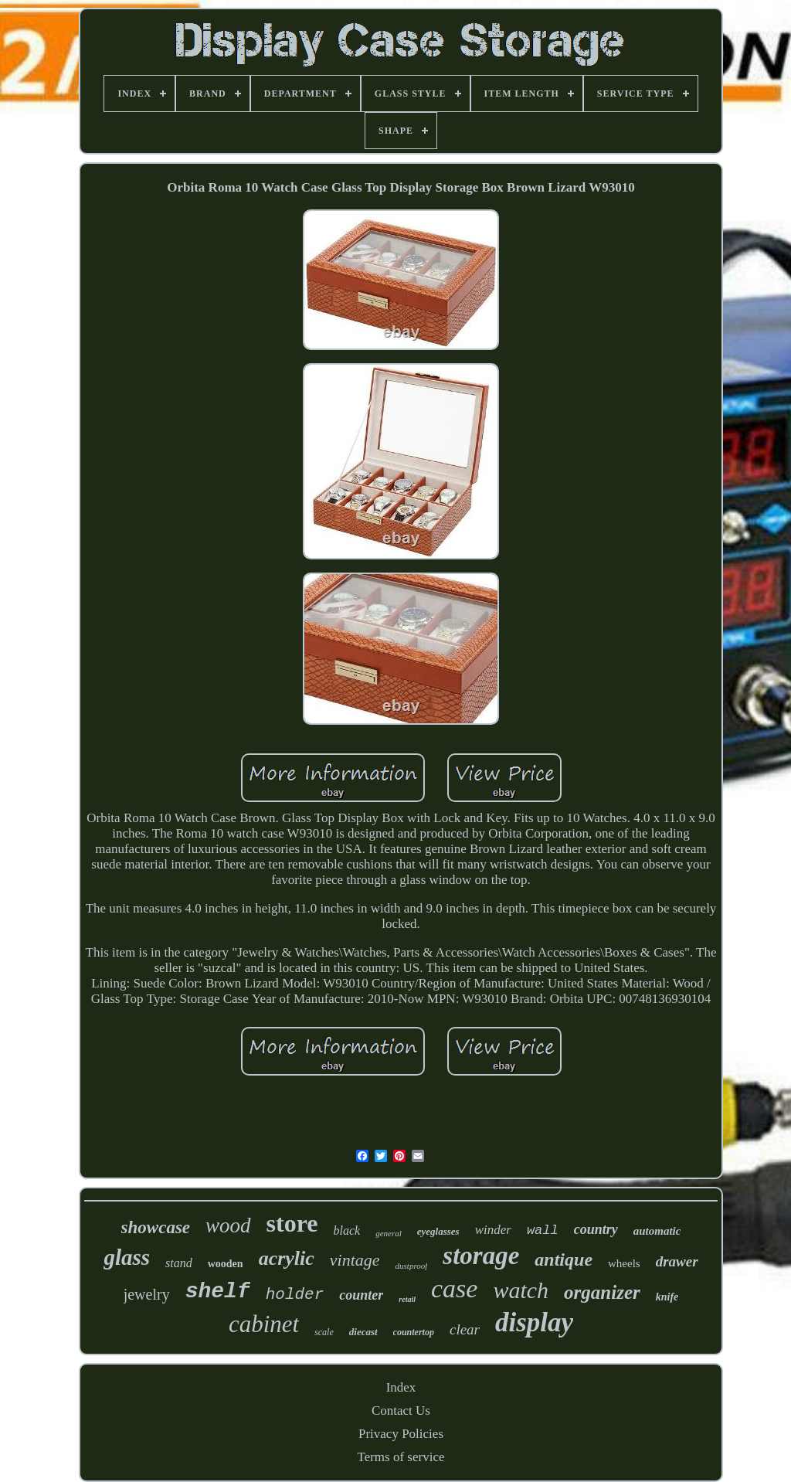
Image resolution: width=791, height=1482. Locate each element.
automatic (657, 1231)
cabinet (264, 1324)
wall (542, 1230)
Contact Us (401, 1410)
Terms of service (400, 1457)
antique (563, 1259)
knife (667, 1297)
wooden (225, 1264)
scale (324, 1332)
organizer (602, 1292)
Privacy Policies (400, 1433)
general (388, 1233)
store (292, 1223)
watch (520, 1290)
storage (481, 1256)
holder (295, 1295)
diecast (363, 1332)
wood (228, 1225)
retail (407, 1299)
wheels (624, 1263)
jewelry (147, 1294)
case (454, 1288)
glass (127, 1257)
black (347, 1230)
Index (401, 1387)
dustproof (412, 1265)
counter (361, 1295)
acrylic (286, 1258)
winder (493, 1229)
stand (178, 1263)
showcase (155, 1227)
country (596, 1229)
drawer (677, 1261)
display (534, 1322)
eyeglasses (438, 1231)
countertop (413, 1332)
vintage (355, 1260)
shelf (217, 1292)
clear (465, 1329)
